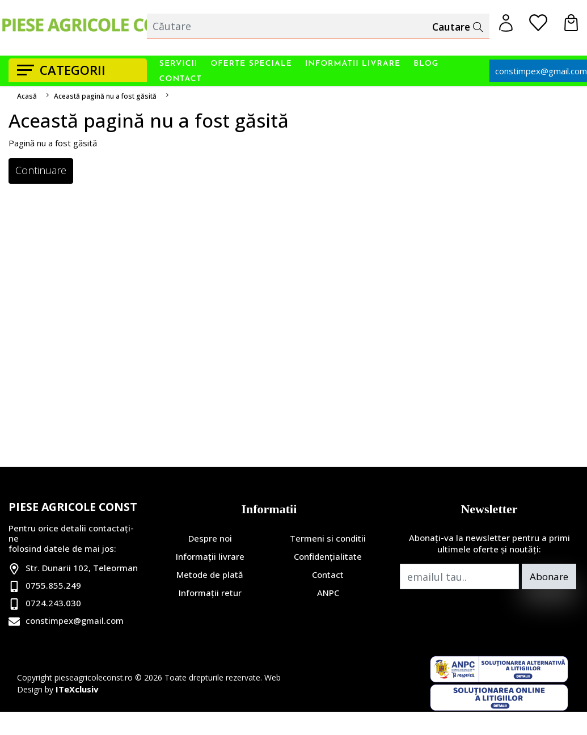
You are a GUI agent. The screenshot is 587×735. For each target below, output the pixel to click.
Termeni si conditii (328, 538)
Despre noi (210, 538)
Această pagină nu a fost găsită (105, 96)
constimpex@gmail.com (75, 620)
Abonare (549, 576)
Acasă (27, 96)
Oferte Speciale (251, 64)
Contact (180, 79)
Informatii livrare (353, 64)
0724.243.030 (53, 603)
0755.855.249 (53, 585)
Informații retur (210, 592)
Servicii (178, 64)
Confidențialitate (328, 556)
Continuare (40, 170)
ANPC (328, 592)
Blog (425, 64)
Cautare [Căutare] (456, 26)
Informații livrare (210, 556)
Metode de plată (209, 574)
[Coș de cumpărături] (571, 23)
